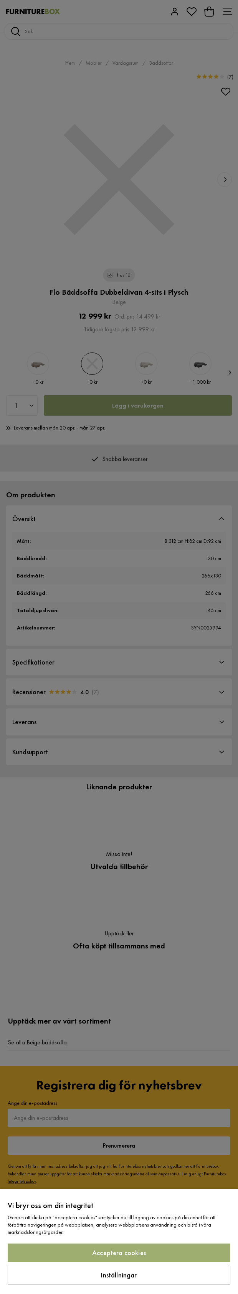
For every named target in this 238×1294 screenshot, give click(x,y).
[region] (119, 1241)
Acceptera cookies (119, 1252)
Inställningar (119, 1275)
